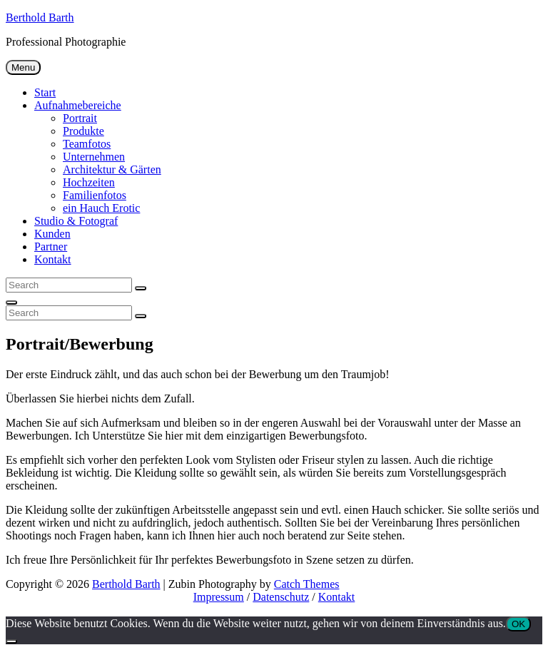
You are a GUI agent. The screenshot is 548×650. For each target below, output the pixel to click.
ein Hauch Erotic (101, 208)
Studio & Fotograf (76, 221)
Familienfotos (94, 195)
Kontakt (52, 259)
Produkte (83, 131)
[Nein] (11, 641)
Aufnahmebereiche (77, 105)
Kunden (52, 234)
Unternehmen (94, 157)
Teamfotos (87, 144)
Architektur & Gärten (112, 169)
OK (518, 624)
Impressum (218, 597)
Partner (50, 246)
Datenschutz (281, 597)
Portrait (80, 118)
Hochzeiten (89, 182)
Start (45, 92)
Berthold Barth (40, 17)
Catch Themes (307, 584)
